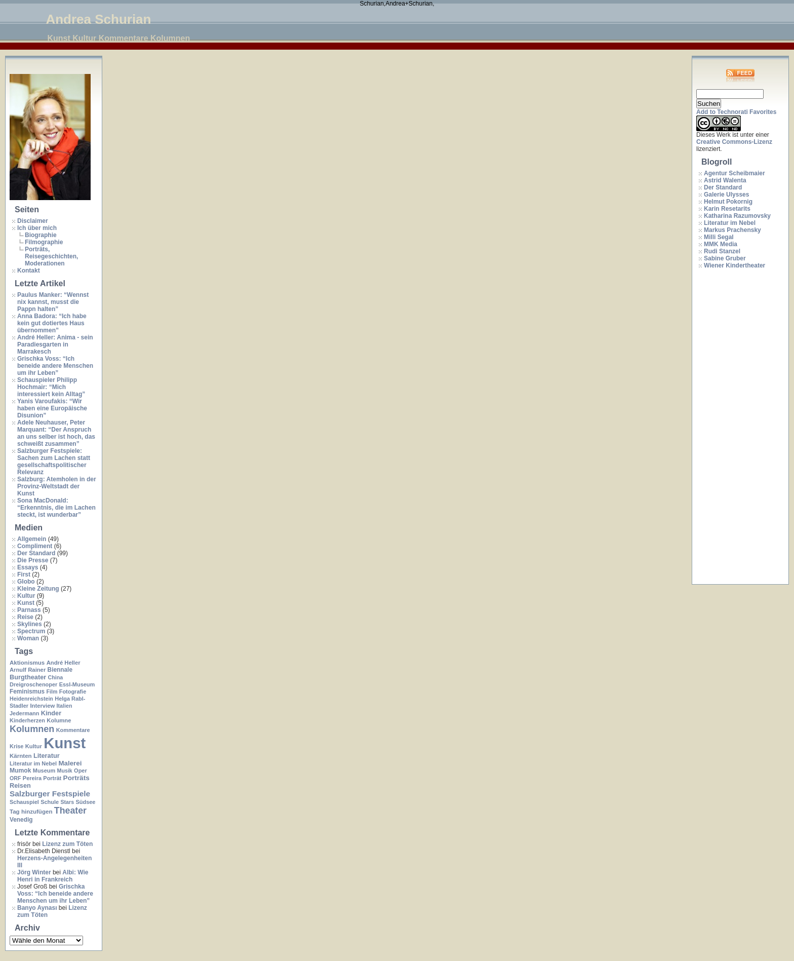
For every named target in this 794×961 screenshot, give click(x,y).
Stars (67, 802)
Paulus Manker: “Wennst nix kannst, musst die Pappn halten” (53, 302)
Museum (44, 770)
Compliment (34, 546)
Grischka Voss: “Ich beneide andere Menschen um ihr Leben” (55, 365)
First (23, 574)
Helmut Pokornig (728, 201)
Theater (70, 810)
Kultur (26, 595)
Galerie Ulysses (726, 194)
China (55, 677)
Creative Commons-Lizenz (734, 141)
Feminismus (27, 691)
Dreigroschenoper (33, 684)
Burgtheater (28, 677)
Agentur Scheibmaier (734, 173)
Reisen (20, 785)
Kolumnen (32, 729)
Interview (42, 706)
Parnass (29, 609)
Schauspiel (24, 802)
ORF (15, 778)
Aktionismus (27, 663)
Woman (28, 638)
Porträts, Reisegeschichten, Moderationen (51, 256)
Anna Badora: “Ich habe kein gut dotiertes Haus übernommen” (52, 323)
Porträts (76, 778)
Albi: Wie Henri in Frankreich (52, 876)
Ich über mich (37, 228)
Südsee (85, 802)
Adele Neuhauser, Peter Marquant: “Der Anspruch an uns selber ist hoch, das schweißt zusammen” (56, 433)
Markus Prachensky (732, 230)
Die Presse (32, 560)
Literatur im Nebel (33, 763)
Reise (25, 617)
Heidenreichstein (31, 699)
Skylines (29, 624)
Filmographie (44, 242)
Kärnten (21, 756)
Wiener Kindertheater (734, 265)
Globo (26, 581)
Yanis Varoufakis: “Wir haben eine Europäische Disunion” (52, 408)
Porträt (52, 778)
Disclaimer (32, 220)
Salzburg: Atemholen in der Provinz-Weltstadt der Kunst (56, 486)
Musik (64, 770)
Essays (27, 567)
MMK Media (720, 244)
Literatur (46, 755)
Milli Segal (719, 237)
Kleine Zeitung (38, 588)
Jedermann (24, 713)
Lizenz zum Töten (67, 844)
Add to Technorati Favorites (736, 112)
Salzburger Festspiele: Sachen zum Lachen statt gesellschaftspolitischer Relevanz (53, 461)
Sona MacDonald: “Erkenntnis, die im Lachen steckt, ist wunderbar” (56, 507)
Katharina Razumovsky (737, 215)
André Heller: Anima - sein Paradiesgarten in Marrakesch (55, 344)
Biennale (60, 669)
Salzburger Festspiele (50, 793)
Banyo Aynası (37, 907)
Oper (80, 770)
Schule (50, 802)
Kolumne (59, 720)
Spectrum (31, 631)
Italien (64, 706)
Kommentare (73, 730)
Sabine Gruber (725, 258)
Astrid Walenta (725, 180)
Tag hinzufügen (31, 812)
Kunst (25, 602)
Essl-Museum (77, 684)
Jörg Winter (34, 872)
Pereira (32, 778)
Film (51, 691)
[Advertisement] (736, 427)
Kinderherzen (27, 720)
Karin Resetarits (727, 208)
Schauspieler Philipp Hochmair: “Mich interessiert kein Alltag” (51, 387)
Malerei (70, 763)
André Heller (64, 663)
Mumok (20, 770)
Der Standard (36, 553)
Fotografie (73, 691)
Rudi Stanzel (722, 251)
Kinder (51, 713)
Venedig (21, 819)
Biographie (41, 235)
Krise (16, 746)
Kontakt (28, 270)
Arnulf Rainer (28, 670)
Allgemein (31, 539)
